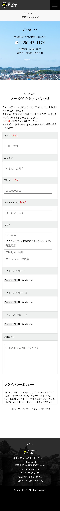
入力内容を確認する (30, 419)
